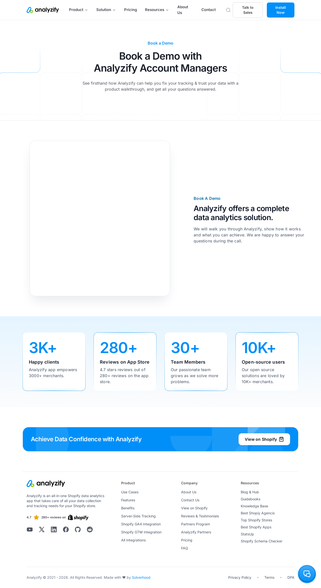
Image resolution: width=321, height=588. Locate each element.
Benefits (127, 508)
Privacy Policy (239, 577)
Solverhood (141, 577)
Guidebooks (250, 499)
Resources (157, 9)
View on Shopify (194, 508)
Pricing (130, 9)
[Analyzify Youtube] (30, 529)
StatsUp (247, 534)
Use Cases (129, 492)
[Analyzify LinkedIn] (54, 529)
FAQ (184, 548)
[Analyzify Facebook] (66, 529)
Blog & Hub (250, 492)
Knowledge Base (254, 506)
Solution (106, 9)
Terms (269, 577)
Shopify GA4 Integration (141, 524)
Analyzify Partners (196, 532)
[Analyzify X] (42, 529)
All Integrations (133, 540)
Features (128, 500)
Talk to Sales (248, 10)
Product (78, 9)
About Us (182, 10)
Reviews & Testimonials (200, 516)
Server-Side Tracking (138, 516)
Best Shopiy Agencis (258, 513)
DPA (290, 577)
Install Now (280, 10)
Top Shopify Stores (256, 520)
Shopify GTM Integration (141, 532)
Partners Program (195, 524)
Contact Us (190, 500)
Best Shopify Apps (256, 527)
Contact (208, 9)
